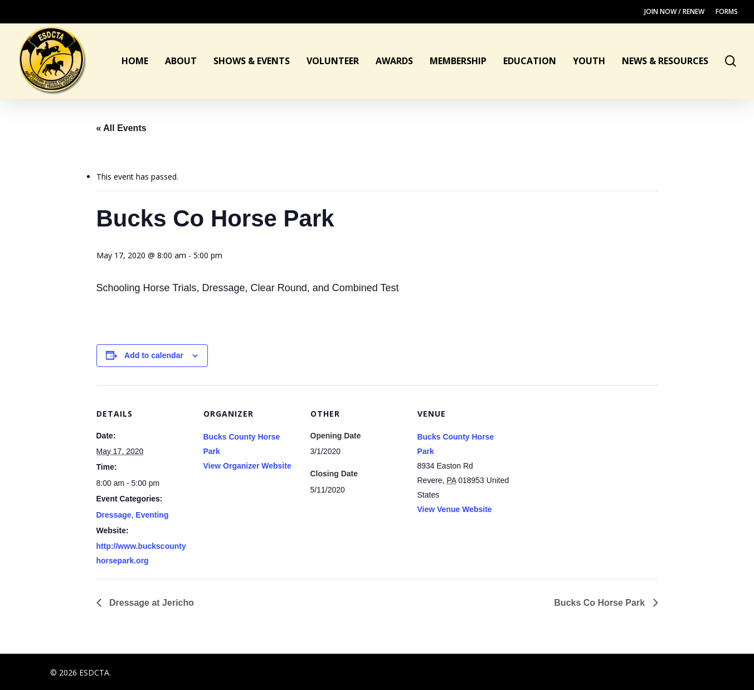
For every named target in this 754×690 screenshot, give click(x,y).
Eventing (151, 514)
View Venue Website (454, 509)
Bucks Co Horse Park (600, 602)
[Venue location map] (583, 461)
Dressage (114, 514)
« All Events (121, 128)
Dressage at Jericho (150, 602)
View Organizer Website (247, 465)
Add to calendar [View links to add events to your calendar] (153, 355)
